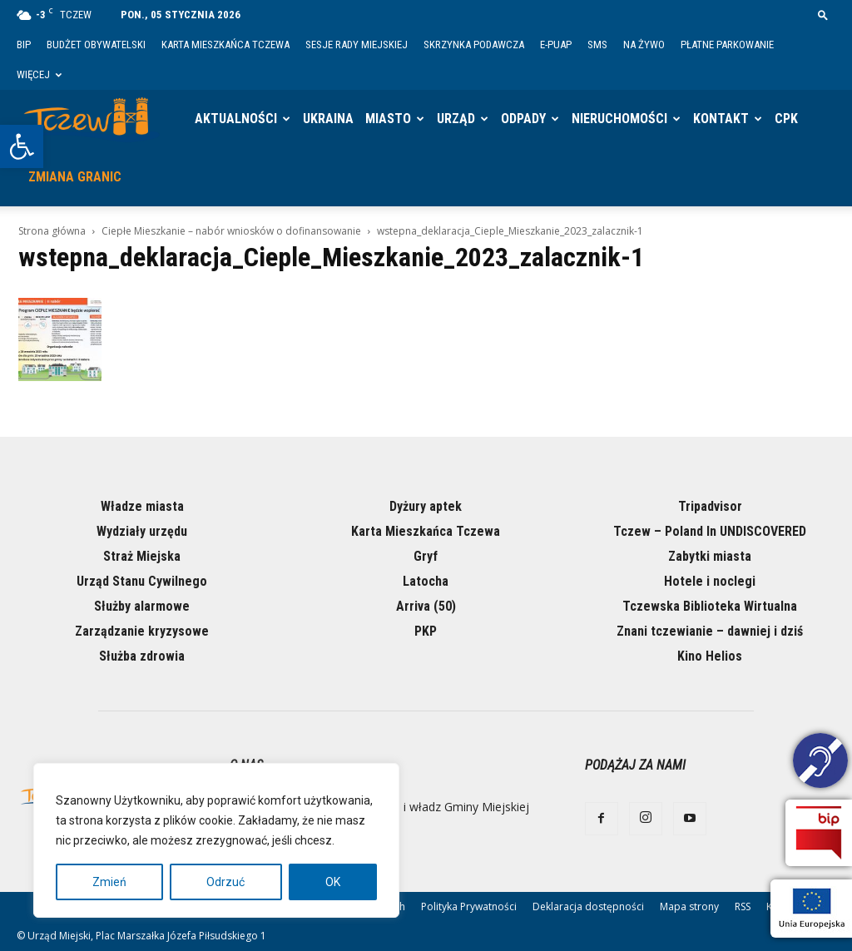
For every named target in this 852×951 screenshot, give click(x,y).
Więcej (39, 74)
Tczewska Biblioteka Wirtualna (709, 606)
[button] (21, 146)
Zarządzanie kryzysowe (142, 631)
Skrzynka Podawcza (474, 44)
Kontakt (721, 118)
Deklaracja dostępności (588, 906)
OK (332, 882)
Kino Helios (709, 656)
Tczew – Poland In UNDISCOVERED (709, 531)
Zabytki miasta (709, 556)
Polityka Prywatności (469, 906)
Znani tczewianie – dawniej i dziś (710, 631)
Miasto (388, 118)
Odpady (523, 118)
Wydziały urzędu (142, 531)
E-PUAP (556, 44)
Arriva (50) (426, 606)
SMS (597, 44)
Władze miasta (142, 506)
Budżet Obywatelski (96, 44)
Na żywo (644, 44)
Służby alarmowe (142, 606)
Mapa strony (689, 906)
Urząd (456, 118)
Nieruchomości (619, 118)
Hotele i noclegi (709, 581)
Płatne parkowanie (727, 44)
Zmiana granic (74, 177)
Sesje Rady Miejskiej (356, 44)
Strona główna (52, 231)
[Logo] (91, 119)
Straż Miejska (142, 556)
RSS (742, 906)
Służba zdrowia (142, 656)
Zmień (109, 882)
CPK (786, 118)
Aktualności (236, 118)
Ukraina (328, 118)
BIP (24, 44)
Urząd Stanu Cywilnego (142, 581)
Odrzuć (225, 882)
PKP (425, 631)
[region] (216, 840)
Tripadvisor (710, 506)
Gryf (426, 556)
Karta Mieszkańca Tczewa (225, 44)
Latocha (425, 581)
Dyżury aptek (425, 506)
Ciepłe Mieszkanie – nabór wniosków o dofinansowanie (231, 231)
